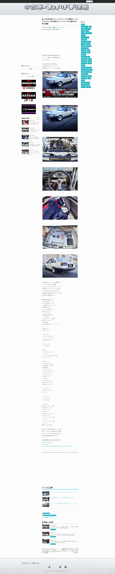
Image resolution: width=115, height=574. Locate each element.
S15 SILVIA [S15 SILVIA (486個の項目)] (84, 50)
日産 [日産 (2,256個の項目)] (82, 28)
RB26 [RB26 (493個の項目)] (89, 52)
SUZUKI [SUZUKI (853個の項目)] (88, 43)
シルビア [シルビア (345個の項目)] (83, 35)
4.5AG (45, 515)
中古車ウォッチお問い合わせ (39, 1)
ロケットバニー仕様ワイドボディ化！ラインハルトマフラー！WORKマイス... (31, 153)
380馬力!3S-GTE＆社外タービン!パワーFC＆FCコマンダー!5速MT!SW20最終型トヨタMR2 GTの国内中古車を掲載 (51, 550)
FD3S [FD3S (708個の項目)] (83, 71)
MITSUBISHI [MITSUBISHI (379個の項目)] (84, 60)
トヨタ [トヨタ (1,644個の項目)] (83, 33)
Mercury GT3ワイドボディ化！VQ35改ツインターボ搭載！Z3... (30, 124)
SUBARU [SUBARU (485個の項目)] (83, 45)
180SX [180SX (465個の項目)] (83, 79)
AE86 (48, 515)
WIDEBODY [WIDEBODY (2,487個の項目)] (84, 39)
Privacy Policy (55, 1)
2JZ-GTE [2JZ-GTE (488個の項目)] (83, 86)
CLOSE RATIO (53, 515)
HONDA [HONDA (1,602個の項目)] (83, 65)
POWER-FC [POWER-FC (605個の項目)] (84, 58)
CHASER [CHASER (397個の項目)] (89, 75)
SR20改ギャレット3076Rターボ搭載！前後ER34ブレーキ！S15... (31, 146)
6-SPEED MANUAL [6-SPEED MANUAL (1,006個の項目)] (85, 82)
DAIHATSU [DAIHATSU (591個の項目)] (84, 75)
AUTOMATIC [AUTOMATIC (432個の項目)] (84, 77)
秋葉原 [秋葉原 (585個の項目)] (83, 24)
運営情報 (49, 1)
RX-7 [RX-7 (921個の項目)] (89, 50)
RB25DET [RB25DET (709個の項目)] (84, 54)
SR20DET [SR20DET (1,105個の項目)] (89, 45)
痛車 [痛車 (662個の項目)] (90, 26)
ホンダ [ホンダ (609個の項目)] (87, 30)
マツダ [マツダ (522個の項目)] (83, 30)
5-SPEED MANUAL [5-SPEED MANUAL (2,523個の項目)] (85, 84)
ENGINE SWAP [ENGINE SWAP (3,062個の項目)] (85, 73)
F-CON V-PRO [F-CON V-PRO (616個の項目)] (88, 71)
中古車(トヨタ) (46, 513)
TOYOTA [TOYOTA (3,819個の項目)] (83, 43)
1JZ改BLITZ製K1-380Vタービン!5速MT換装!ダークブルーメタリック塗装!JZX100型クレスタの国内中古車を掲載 (69, 550)
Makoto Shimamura (59, 27)
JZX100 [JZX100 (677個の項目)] (89, 62)
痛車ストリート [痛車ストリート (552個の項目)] (85, 26)
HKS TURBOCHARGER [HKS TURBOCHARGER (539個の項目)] (86, 67)
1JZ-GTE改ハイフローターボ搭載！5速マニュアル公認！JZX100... (31, 131)
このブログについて (27, 1)
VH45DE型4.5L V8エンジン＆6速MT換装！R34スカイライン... (63, 497)
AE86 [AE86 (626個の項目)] (89, 77)
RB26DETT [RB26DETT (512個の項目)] (84, 52)
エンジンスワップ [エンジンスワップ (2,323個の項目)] (85, 37)
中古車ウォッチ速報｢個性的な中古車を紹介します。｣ (59, 571)
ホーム (25, 12)
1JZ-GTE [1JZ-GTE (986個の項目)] (88, 86)
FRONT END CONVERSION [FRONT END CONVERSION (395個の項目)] (87, 69)
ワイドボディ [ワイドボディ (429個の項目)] (87, 28)
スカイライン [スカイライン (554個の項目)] (88, 33)
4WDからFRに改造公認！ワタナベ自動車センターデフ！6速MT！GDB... (31, 138)
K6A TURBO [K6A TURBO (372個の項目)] (84, 62)
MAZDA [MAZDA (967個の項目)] (89, 60)
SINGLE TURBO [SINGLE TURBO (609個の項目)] (85, 47)
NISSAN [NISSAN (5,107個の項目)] (89, 58)
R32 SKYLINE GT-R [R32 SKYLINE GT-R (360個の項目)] (85, 56)
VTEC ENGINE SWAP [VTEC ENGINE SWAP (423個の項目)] (86, 41)
